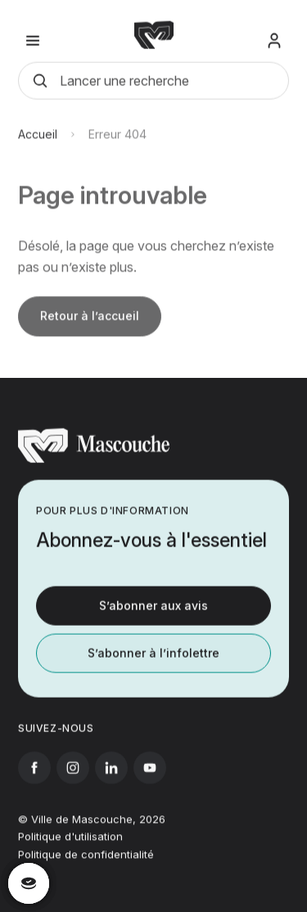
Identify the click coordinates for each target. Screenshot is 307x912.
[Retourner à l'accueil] (93, 467)
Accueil (37, 149)
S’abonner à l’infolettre (153, 660)
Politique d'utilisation (70, 845)
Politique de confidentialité (86, 863)
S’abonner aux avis (153, 613)
